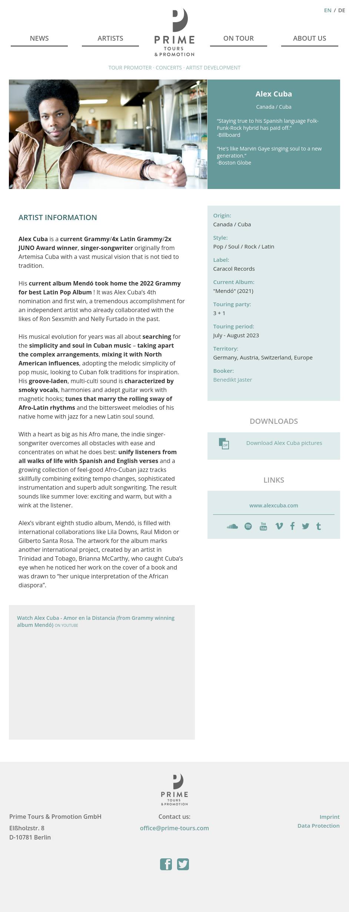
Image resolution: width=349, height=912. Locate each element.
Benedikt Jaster (232, 379)
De (341, 10)
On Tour (238, 38)
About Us (309, 38)
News (39, 38)
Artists (110, 38)
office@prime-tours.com (174, 828)
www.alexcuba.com (273, 505)
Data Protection (319, 825)
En (328, 10)
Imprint (330, 816)
